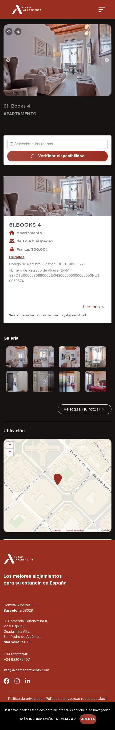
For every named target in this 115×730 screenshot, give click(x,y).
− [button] (10, 452)
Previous (12, 61)
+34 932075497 (17, 659)
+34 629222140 (16, 654)
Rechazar (66, 719)
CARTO (105, 530)
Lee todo (94, 307)
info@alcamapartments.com (26, 670)
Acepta (88, 719)
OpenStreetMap (74, 530)
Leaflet (57, 530)
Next (110, 61)
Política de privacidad (25, 698)
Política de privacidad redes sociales (75, 698)
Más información (36, 719)
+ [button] (10, 445)
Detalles (16, 257)
